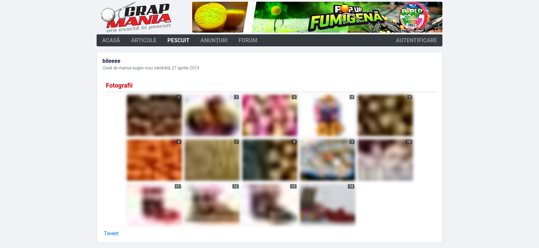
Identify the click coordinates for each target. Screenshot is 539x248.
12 (236, 186)
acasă (111, 40)
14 (351, 186)
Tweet (111, 233)
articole (143, 40)
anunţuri (214, 40)
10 (409, 142)
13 (293, 186)
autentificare (416, 40)
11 (178, 186)
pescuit (178, 40)
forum (248, 40)
